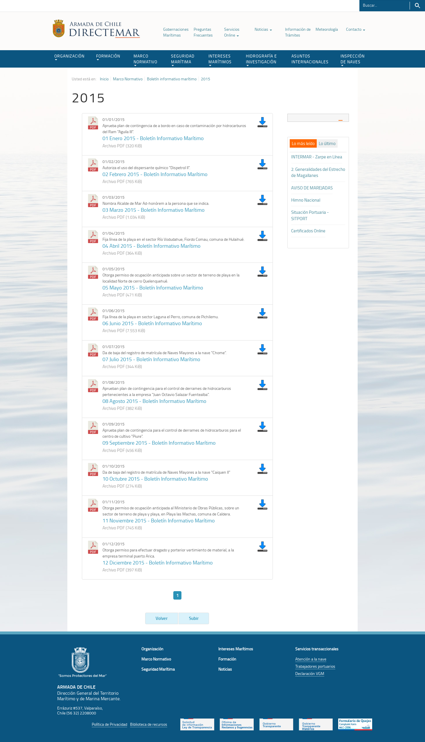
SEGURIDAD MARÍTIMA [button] (183, 59)
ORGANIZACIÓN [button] (69, 56)
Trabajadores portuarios (315, 666)
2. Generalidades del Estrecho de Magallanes (318, 172)
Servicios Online (231, 32)
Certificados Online (308, 231)
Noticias (263, 29)
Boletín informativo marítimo (172, 79)
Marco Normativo (128, 79)
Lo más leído (303, 143)
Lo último (327, 143)
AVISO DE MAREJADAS (312, 188)
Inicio (104, 79)
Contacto (355, 29)
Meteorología (327, 29)
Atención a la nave (310, 659)
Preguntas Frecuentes (203, 32)
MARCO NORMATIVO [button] (145, 59)
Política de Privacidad (109, 724)
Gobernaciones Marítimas (176, 32)
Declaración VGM (309, 673)
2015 (205, 79)
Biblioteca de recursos (148, 724)
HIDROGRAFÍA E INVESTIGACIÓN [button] (261, 59)
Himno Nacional (305, 200)
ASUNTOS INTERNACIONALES (310, 58)
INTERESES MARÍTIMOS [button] (220, 59)
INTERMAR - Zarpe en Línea (316, 157)
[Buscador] (384, 5)
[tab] (318, 118)
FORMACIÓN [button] (108, 56)
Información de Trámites (298, 32)
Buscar (417, 5)
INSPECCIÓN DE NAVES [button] (353, 59)
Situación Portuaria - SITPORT (310, 215)
